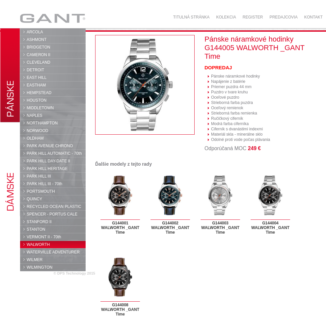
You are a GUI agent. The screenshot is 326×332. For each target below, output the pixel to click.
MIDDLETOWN (40, 108)
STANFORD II (39, 221)
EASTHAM (36, 85)
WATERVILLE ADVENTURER (53, 252)
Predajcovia (284, 17)
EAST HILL (36, 77)
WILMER (34, 259)
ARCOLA (35, 32)
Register (253, 17)
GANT (52, 18)
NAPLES (34, 115)
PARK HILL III (39, 176)
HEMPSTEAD (39, 92)
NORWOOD (37, 130)
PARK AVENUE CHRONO (50, 146)
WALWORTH (38, 244)
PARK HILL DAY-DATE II (48, 161)
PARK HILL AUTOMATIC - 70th (54, 153)
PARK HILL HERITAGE (47, 168)
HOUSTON (36, 100)
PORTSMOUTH (41, 191)
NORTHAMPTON (42, 123)
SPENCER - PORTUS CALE (52, 214)
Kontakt (313, 17)
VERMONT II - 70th (44, 237)
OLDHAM (35, 138)
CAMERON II (38, 54)
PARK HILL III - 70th (44, 184)
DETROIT (35, 70)
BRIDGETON (38, 47)
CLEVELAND (38, 62)
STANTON (36, 229)
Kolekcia (226, 17)
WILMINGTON (39, 267)
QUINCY (34, 199)
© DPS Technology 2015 (74, 273)
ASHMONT (36, 39)
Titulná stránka (191, 17)
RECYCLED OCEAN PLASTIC (54, 206)
